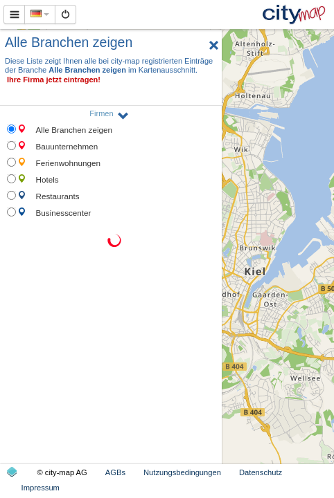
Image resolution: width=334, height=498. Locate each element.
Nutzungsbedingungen (182, 472)
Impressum (40, 487)
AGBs (115, 472)
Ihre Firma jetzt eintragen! (53, 79)
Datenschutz (260, 472)
